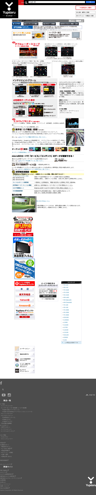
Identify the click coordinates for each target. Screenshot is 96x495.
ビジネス (41, 2)
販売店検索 (4, 460)
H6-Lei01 (66, 297)
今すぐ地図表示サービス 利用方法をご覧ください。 (35, 169)
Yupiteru (9, 9)
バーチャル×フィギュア (8, 431)
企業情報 (3, 480)
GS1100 (66, 335)
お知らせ (3, 482)
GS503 (66, 337)
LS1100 (66, 332)
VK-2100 (66, 295)
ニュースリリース (5, 484)
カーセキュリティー (7, 415)
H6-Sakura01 (68, 300)
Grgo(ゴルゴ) (6, 419)
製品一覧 (57, 2)
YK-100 (66, 305)
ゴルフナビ (4, 437)
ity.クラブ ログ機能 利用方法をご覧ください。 (33, 137)
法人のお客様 (5, 488)
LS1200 (66, 325)
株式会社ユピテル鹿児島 (8, 476)
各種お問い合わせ (6, 456)
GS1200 (66, 317)
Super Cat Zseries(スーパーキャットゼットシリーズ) (17, 411)
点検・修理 (4, 454)
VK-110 (66, 287)
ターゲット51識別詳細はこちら (21, 152)
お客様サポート (67, 2)
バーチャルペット (6, 429)
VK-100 (66, 307)
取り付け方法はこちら (43, 201)
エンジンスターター (7, 413)
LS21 (65, 340)
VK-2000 (66, 312)
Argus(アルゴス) (7, 421)
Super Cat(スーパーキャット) (10, 409)
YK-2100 (66, 292)
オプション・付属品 (7, 452)
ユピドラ (3, 472)
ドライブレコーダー (7, 406)
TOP (91, 395)
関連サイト (8, 467)
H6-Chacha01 (68, 302)
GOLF (32, 2)
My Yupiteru (4, 470)
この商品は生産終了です (71, 342)
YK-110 (66, 285)
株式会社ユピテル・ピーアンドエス (11, 478)
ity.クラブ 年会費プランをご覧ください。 (32, 160)
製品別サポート (5, 446)
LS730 (66, 327)
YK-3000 (66, 315)
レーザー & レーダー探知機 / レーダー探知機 (13, 408)
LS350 (66, 322)
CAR (22, 2)
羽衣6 (2, 443)
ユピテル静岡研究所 (6, 474)
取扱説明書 (5, 450)
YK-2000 (66, 310)
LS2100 (66, 330)
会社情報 (50, 2)
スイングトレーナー (7, 439)
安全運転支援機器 (6, 423)
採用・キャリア (4, 486)
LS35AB (66, 320)
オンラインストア (6, 464)
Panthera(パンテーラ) (8, 417)
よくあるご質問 (6, 448)
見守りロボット (5, 427)
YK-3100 (66, 290)
